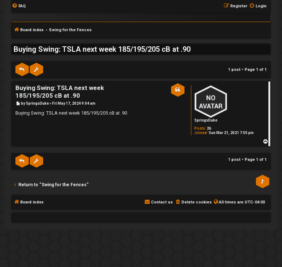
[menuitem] (19, 6)
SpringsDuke (205, 120)
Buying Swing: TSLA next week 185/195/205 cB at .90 (102, 49)
